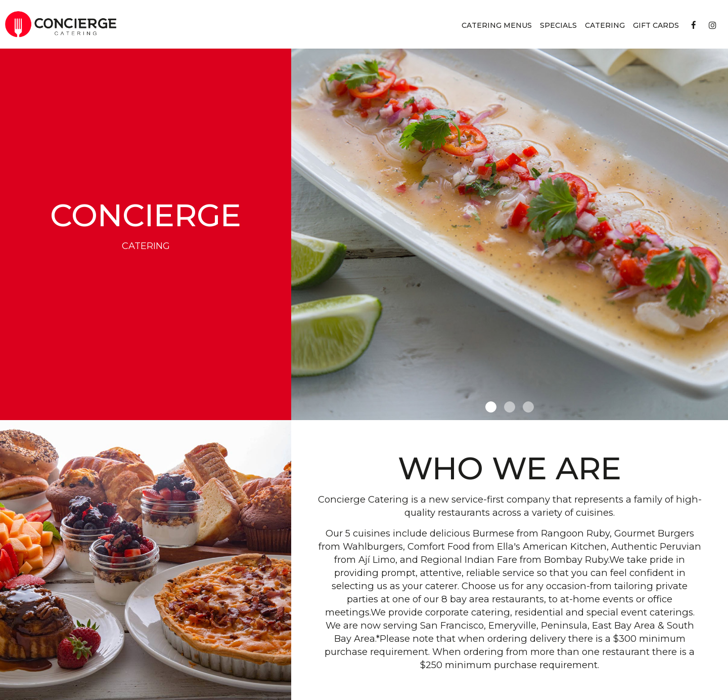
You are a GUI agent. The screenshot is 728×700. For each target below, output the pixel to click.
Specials (558, 25)
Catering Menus (497, 25)
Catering (605, 25)
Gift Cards (656, 25)
